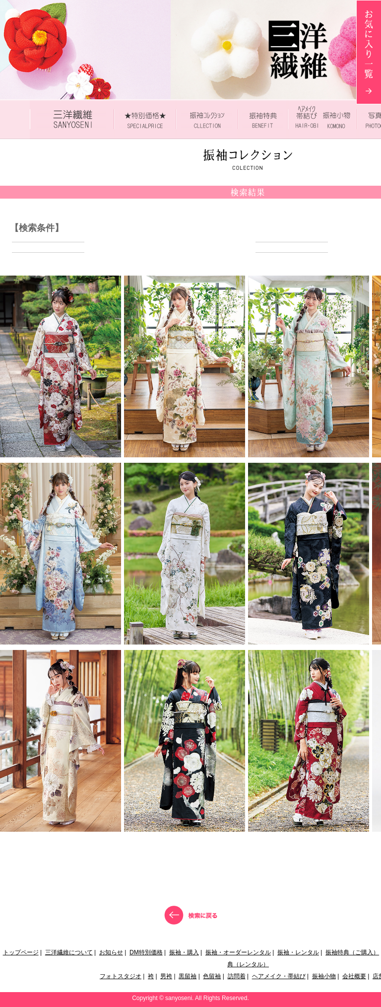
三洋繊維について (69, 952)
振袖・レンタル (298, 952)
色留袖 (212, 976)
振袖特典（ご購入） (352, 952)
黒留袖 (187, 976)
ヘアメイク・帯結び (279, 976)
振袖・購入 (184, 952)
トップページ (21, 952)
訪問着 (237, 976)
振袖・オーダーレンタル (238, 952)
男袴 (166, 976)
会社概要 (354, 976)
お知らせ (111, 952)
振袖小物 (324, 976)
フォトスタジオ (120, 976)
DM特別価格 (146, 952)
